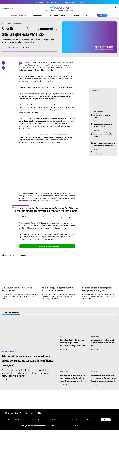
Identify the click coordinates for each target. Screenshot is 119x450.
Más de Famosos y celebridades (18, 261)
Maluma (83, 2)
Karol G (96, 153)
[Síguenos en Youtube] (39, 429)
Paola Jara (97, 123)
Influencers (95, 383)
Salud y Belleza (65, 383)
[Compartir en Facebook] (3, 63)
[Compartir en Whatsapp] (3, 68)
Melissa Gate (86, 290)
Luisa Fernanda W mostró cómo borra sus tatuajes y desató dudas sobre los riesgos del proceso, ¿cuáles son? (72, 391)
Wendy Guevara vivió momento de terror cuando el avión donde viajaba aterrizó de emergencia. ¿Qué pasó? (104, 391)
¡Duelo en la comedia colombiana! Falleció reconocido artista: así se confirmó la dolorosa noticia (103, 116)
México (108, 15)
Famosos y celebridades (13, 15)
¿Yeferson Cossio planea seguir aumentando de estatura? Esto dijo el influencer (57, 296)
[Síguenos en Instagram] (26, 429)
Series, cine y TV (35, 15)
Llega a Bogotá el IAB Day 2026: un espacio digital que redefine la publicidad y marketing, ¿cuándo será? (71, 353)
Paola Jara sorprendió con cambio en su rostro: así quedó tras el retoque (104, 126)
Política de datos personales (82, 442)
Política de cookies (97, 442)
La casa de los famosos (69, 2)
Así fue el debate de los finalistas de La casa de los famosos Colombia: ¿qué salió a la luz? (104, 146)
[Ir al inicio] (59, 8)
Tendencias (78, 15)
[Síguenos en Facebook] (20, 429)
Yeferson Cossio (47, 290)
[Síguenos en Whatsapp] (32, 429)
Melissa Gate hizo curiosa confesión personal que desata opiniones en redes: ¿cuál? (98, 296)
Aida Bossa (97, 131)
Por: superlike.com (14, 48)
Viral (61, 345)
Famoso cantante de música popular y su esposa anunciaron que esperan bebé (104, 352)
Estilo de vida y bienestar (57, 15)
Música (92, 15)
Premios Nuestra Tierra (51, 2)
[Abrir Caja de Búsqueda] (115, 8)
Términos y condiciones (65, 442)
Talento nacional (100, 112)
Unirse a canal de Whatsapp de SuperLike (47, 251)
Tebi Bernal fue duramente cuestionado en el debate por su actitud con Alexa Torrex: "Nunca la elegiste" (28, 369)
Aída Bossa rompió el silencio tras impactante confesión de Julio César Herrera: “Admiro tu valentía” (103, 136)
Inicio (4, 24)
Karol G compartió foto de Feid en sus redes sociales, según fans (104, 156)
